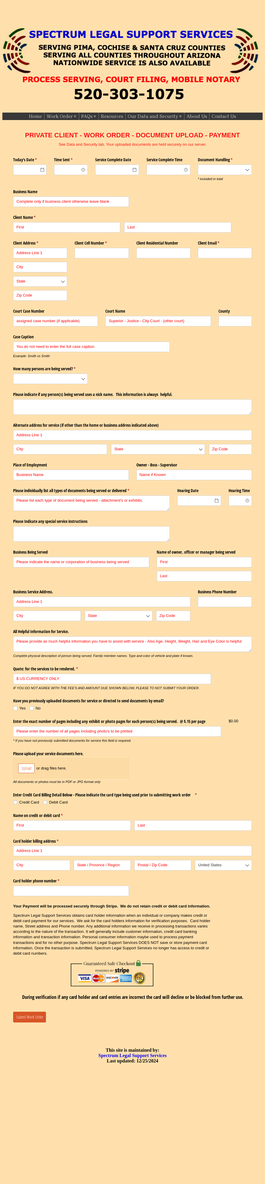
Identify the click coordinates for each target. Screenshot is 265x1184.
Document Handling (222, 160)
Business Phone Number (217, 592)
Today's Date (30, 160)
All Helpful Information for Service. (41, 631)
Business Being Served (30, 552)
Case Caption (23, 337)
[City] (40, 267)
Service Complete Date (113, 159)
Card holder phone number (43, 881)
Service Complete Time (164, 159)
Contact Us (224, 116)
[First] (66, 227)
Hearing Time (239, 490)
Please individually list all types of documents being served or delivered (78, 491)
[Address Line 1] (40, 253)
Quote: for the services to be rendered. (52, 669)
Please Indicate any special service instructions (50, 521)
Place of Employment (30, 465)
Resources (112, 116)
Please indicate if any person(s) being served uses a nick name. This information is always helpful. (92, 394)
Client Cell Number (98, 243)
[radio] (28, 802)
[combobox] (70, 170)
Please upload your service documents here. (48, 753)
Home (35, 116)
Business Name (25, 191)
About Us (197, 116)
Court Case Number (28, 311)
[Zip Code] (40, 295)
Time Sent (70, 160)
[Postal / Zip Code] (162, 865)
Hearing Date (187, 490)
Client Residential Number (157, 243)
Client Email (215, 243)
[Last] (177, 227)
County (224, 311)
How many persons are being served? (50, 369)
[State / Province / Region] (102, 865)
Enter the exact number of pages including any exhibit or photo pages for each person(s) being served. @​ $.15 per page (109, 721)
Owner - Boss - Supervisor (156, 465)
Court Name (115, 311)
